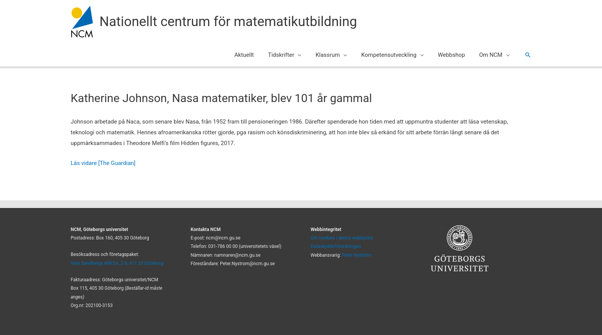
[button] (527, 54)
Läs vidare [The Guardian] (103, 163)
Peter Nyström (357, 255)
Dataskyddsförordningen (336, 246)
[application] (309, 54)
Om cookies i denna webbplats (342, 238)
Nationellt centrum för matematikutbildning (228, 22)
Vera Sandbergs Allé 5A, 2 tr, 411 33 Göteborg (117, 263)
